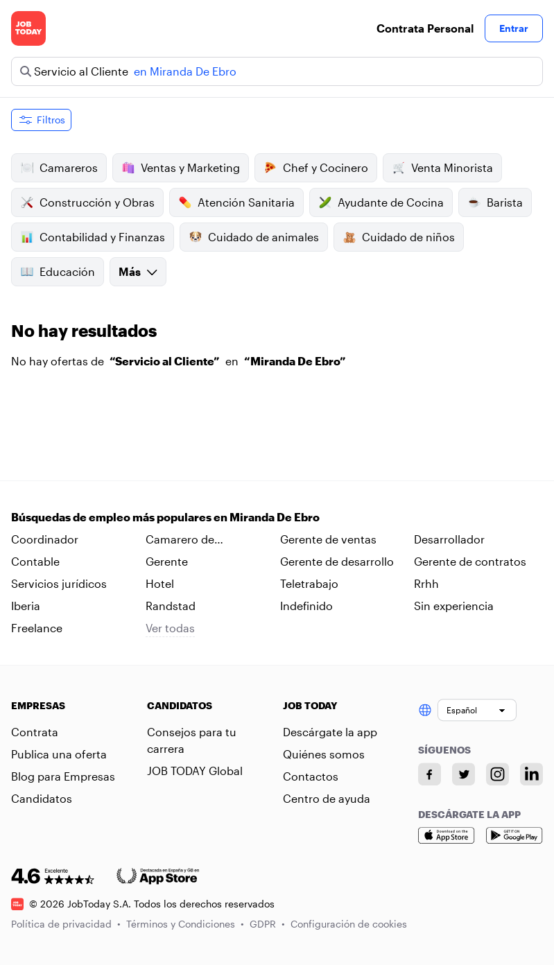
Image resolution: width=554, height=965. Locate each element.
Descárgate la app (330, 731)
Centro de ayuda (326, 798)
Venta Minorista (442, 168)
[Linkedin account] (531, 774)
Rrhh (426, 583)
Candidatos (41, 798)
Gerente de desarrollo (337, 561)
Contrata (34, 731)
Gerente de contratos (470, 561)
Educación (57, 272)
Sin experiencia (454, 605)
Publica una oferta (59, 753)
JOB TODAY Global (195, 770)
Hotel (160, 583)
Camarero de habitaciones (180, 540)
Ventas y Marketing (180, 168)
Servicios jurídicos (59, 583)
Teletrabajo (309, 583)
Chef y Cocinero (315, 168)
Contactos (310, 776)
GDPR (267, 924)
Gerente (167, 561)
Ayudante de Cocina (381, 202)
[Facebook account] (429, 774)
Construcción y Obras (87, 202)
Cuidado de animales (254, 237)
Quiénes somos (324, 753)
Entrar (513, 28)
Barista (495, 202)
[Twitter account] (463, 774)
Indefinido (306, 605)
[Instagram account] (497, 774)
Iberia (25, 605)
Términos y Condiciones (185, 924)
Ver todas (170, 627)
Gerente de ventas (328, 539)
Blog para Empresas (63, 776)
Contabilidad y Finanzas (92, 237)
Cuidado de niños (399, 237)
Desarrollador (449, 539)
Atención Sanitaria (236, 202)
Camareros (59, 168)
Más (138, 271)
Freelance (36, 627)
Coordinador (44, 539)
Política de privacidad (66, 924)
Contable (35, 561)
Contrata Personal (425, 28)
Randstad (171, 605)
